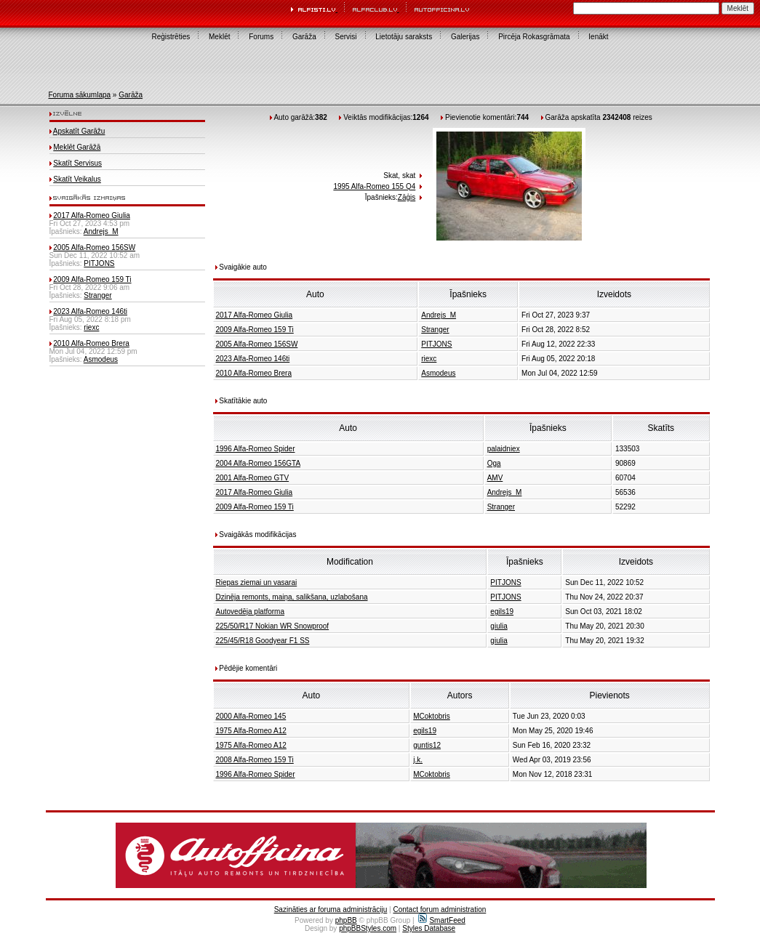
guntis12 (427, 745)
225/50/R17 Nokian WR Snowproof (272, 626)
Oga (494, 463)
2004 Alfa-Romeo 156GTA (258, 463)
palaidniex (503, 449)
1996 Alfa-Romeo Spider (255, 449)
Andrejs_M (101, 231)
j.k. (418, 760)
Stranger (97, 295)
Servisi (346, 37)
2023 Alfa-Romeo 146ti (90, 311)
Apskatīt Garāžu (79, 131)
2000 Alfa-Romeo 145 (251, 716)
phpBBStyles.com (367, 928)
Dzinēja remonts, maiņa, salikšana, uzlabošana (292, 597)
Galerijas (465, 37)
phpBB (346, 920)
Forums (261, 37)
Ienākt (598, 37)
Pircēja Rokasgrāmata (533, 37)
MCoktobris (431, 716)
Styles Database (428, 928)
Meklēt (219, 37)
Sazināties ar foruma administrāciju (331, 909)
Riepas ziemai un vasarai (256, 582)
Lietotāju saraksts (403, 37)
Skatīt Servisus (77, 163)
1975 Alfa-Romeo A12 (251, 731)
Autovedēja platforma (250, 612)
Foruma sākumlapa (80, 95)
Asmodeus (101, 359)
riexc (91, 327)
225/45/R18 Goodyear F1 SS (263, 641)
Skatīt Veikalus (77, 179)
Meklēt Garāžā (76, 147)
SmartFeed (441, 920)
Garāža (304, 37)
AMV (495, 478)
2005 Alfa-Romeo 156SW (94, 247)
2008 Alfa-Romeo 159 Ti (255, 760)
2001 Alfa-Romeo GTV (252, 478)
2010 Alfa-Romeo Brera (91, 343)
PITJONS (99, 263)
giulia (498, 626)
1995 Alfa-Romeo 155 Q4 (374, 186)
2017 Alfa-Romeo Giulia (91, 215)
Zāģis (406, 197)
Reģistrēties (170, 37)
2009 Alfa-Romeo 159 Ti (92, 279)
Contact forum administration (439, 909)
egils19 (501, 612)
